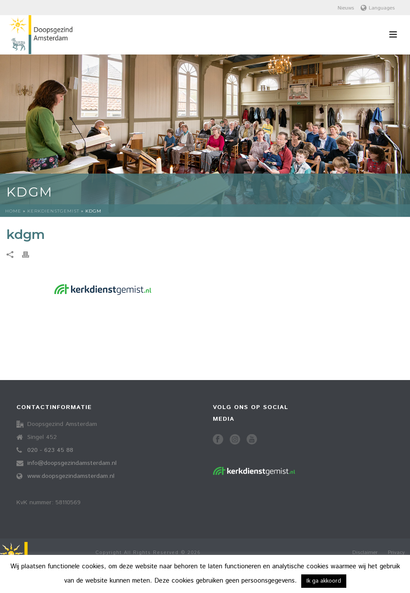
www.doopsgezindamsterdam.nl (70, 476)
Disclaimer (364, 552)
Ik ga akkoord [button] (323, 581)
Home (13, 211)
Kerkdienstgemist (53, 211)
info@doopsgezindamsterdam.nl (72, 463)
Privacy (396, 552)
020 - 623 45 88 (50, 450)
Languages (378, 8)
